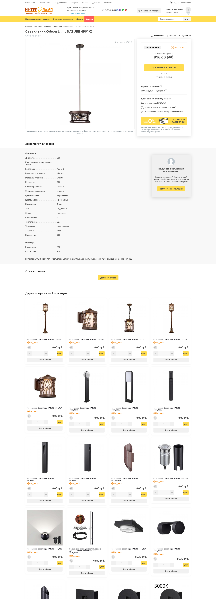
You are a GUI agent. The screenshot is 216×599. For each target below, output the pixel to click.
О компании (30, 3)
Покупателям (44, 3)
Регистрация (186, 3)
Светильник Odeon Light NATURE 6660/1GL (170, 478)
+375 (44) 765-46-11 (108, 10)
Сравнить (172, 36)
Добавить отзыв (108, 278)
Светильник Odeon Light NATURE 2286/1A (44, 339)
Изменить (167, 99)
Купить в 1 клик (164, 77)
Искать (186, 19)
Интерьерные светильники (37, 19)
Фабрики (74, 3)
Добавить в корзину (164, 67)
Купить (52, 353)
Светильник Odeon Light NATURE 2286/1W (86, 339)
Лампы (79, 19)
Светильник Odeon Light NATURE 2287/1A (170, 339)
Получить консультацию (171, 189)
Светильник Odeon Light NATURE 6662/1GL (44, 549)
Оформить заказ (172, 12)
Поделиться (186, 36)
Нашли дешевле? (153, 47)
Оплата (85, 3)
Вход (174, 3)
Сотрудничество (60, 3)
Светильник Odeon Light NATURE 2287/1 (127, 339)
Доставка (96, 3)
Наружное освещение (63, 19)
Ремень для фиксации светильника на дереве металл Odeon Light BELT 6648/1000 (85, 551)
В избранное (159, 36)
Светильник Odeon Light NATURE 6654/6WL (128, 549)
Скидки (89, 19)
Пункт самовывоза (77, 14)
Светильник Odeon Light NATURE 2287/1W (44, 408)
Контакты (108, 3)
